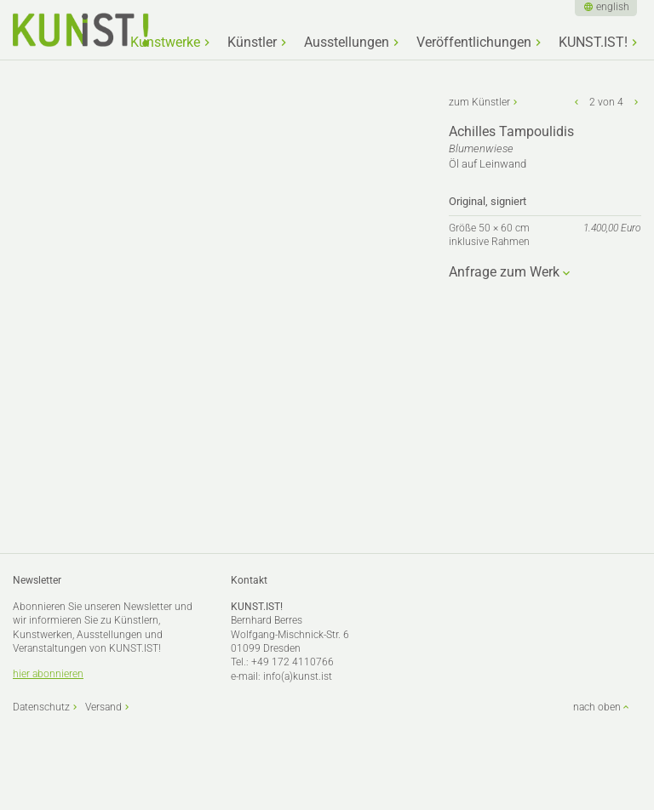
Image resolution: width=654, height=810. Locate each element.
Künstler (252, 42)
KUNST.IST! (593, 42)
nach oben (597, 707)
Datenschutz (41, 707)
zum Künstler (479, 102)
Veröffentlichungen (473, 42)
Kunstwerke (165, 42)
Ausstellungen (346, 42)
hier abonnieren (48, 674)
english (612, 7)
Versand (103, 707)
